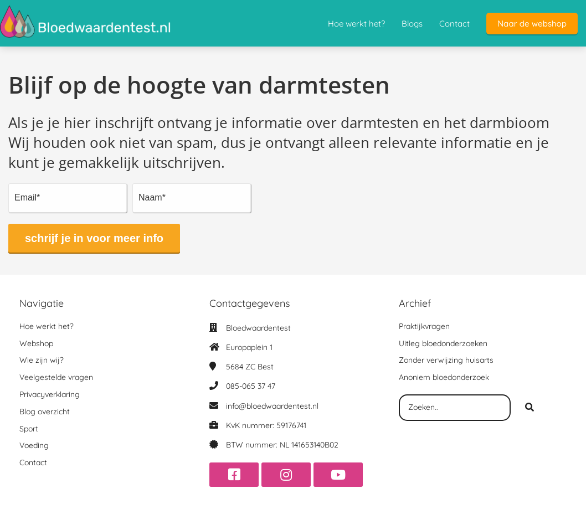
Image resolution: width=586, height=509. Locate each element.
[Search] (529, 407)
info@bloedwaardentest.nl (272, 406)
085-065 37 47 (250, 386)
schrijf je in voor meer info (94, 238)
